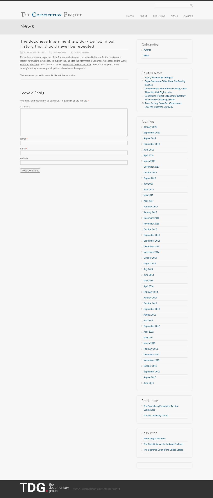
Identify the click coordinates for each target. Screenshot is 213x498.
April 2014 (149, 286)
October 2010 (150, 366)
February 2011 (151, 349)
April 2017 (149, 201)
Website (24, 158)
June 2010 (149, 383)
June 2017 (149, 189)
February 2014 (151, 292)
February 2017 (151, 206)
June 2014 (149, 275)
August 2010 (150, 377)
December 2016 (151, 218)
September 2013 (152, 309)
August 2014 (150, 263)
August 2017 (150, 178)
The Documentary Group (156, 415)
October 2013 (150, 303)
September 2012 (152, 326)
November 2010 (151, 360)
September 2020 (152, 132)
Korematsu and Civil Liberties (77, 64)
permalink (70, 75)
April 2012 (149, 332)
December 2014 (151, 246)
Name (24, 139)
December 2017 (151, 167)
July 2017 (148, 184)
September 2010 (152, 371)
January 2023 (150, 127)
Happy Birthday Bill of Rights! (159, 77)
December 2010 (151, 354)
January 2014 (150, 297)
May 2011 (148, 337)
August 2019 (150, 138)
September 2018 (152, 144)
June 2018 (149, 150)
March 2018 (149, 161)
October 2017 (150, 172)
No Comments (59, 52)
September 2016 (152, 235)
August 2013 (150, 315)
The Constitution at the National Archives (164, 444)
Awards (147, 50)
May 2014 (148, 280)
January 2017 (150, 212)
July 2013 (148, 320)
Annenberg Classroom (155, 438)
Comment (25, 106)
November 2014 (151, 252)
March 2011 (149, 343)
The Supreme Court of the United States (163, 450)
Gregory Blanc (82, 52)
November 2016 (151, 223)
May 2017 (148, 195)
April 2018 (149, 155)
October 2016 (150, 229)
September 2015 (152, 241)
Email (23, 148)
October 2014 (150, 258)
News (47, 75)
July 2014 (148, 269)
